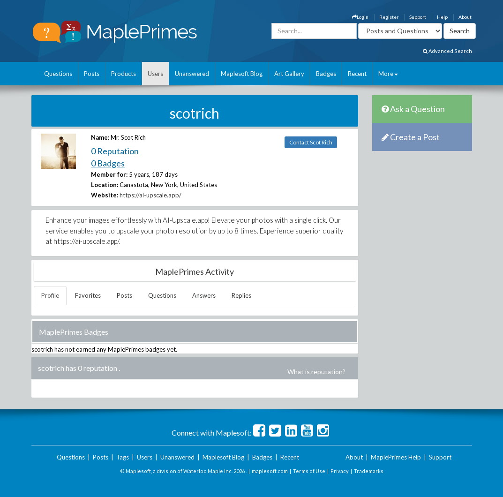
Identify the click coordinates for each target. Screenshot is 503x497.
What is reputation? (316, 372)
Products (123, 73)
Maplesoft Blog (242, 73)
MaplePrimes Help (396, 457)
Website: (104, 195)
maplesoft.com (270, 471)
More (388, 73)
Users (155, 73)
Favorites (88, 295)
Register (388, 17)
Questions (58, 73)
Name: (100, 137)
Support (417, 17)
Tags (122, 457)
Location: (104, 184)
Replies (241, 295)
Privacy (339, 471)
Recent (357, 73)
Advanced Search (447, 51)
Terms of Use (309, 471)
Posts (91, 73)
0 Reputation (115, 151)
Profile (50, 295)
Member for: (109, 174)
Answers (204, 295)
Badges (326, 73)
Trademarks (368, 471)
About (465, 17)
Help (442, 17)
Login (360, 17)
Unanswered (192, 73)
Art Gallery (289, 73)
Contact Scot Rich (310, 142)
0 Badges (108, 163)
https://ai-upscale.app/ (150, 195)
